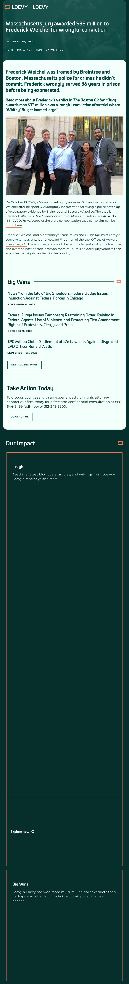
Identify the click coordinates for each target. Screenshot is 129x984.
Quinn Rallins (95, 235)
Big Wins (23, 49)
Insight (18, 466)
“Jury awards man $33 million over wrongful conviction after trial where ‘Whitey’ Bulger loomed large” (63, 104)
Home (10, 49)
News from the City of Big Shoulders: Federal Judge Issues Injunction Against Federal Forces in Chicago (57, 295)
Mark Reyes (69, 235)
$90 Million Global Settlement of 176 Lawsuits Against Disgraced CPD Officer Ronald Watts (62, 344)
